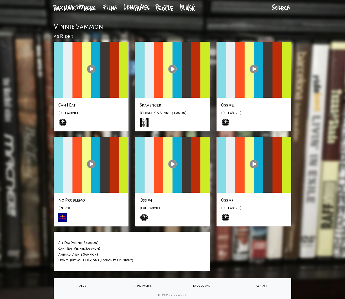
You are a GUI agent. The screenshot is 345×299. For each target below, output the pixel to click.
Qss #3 (227, 200)
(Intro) (64, 208)
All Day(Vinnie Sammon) (78, 243)
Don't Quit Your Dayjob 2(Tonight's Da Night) (95, 260)
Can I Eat (67, 105)
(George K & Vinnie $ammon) (163, 113)
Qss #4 (146, 200)
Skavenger (150, 105)
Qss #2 (227, 105)
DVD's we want (202, 285)
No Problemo (71, 200)
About (83, 285)
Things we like (143, 285)
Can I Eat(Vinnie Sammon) (79, 248)
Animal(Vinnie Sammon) (78, 254)
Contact (261, 285)
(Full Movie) (231, 113)
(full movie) (68, 113)
